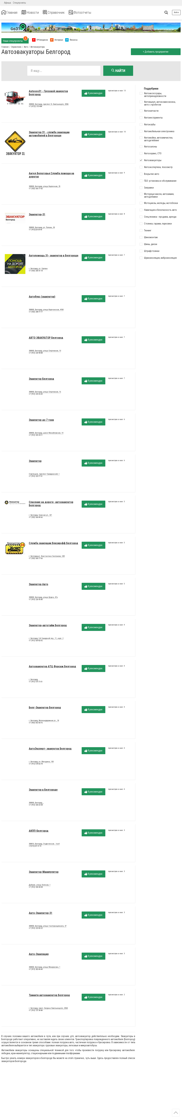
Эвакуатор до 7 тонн (41, 420)
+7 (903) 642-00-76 (36, 724)
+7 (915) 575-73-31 (36, 682)
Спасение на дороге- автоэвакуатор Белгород (51, 504)
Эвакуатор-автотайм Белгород (48, 626)
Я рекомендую (93, 94)
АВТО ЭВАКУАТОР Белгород (46, 338)
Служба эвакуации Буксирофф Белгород (53, 544)
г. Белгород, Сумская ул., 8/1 (40, 516)
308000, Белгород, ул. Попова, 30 (42, 228)
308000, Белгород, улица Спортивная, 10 (45, 351)
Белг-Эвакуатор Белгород (45, 708)
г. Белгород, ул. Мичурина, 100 (41, 762)
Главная (10, 12)
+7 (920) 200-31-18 (36, 272)
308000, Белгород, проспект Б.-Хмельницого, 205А (48, 105)
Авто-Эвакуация (39, 955)
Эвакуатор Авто (38, 585)
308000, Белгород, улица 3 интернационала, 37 (47, 927)
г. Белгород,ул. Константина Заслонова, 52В (47, 557)
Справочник (60, 12)
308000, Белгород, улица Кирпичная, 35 (44, 187)
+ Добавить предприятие (155, 51)
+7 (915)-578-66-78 (36, 765)
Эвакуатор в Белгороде (43, 790)
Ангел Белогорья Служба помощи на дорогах (51, 176)
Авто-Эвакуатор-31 (40, 913)
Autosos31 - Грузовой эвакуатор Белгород (48, 93)
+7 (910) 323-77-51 (36, 477)
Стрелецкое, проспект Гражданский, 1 (44, 475)
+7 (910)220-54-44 (35, 230)
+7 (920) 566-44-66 (36, 518)
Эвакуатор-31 (37, 215)
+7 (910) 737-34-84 (36, 1011)
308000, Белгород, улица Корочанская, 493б (46, 310)
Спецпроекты (19, 2)
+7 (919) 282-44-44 (36, 970)
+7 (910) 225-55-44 (36, 395)
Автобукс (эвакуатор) (42, 297)
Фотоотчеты (91, 12)
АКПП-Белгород (38, 831)
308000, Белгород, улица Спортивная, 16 (45, 393)
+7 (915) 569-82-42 (36, 641)
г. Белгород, (33, 680)
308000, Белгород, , (36, 803)
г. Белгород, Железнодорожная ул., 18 (44, 721)
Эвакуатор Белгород (41, 379)
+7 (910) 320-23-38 (36, 806)
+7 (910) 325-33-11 (36, 436)
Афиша (7, 2)
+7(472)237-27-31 (35, 847)
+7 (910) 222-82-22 (36, 929)
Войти (176, 12)
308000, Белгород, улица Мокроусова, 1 (44, 968)
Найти (118, 71)
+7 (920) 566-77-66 (36, 189)
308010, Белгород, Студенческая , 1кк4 (44, 845)
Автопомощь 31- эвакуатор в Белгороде (53, 256)
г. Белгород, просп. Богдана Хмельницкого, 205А (48, 1009)
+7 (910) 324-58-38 (36, 888)
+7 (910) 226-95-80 (36, 600)
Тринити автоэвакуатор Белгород (49, 996)
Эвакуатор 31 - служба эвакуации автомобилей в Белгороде (49, 134)
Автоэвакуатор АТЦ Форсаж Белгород (52, 667)
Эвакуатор (35, 461)
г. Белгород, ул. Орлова (38, 269)
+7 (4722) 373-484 (35, 107)
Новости (34, 12)
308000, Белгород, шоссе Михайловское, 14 (46, 434)
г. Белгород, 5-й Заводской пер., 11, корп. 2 (46, 639)
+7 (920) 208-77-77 (36, 313)
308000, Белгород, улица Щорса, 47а (43, 598)
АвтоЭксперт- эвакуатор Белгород (50, 749)
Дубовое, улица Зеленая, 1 (39, 886)
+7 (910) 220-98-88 (36, 354)
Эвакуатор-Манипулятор (43, 872)
